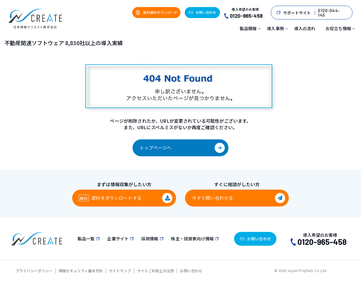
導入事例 (275, 28)
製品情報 (248, 28)
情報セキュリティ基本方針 (81, 270)
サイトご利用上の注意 (155, 270)
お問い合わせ (191, 270)
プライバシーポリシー (34, 270)
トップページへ (155, 147)
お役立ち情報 (338, 28)
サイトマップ (120, 270)
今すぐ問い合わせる (212, 197)
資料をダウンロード (116, 197)
